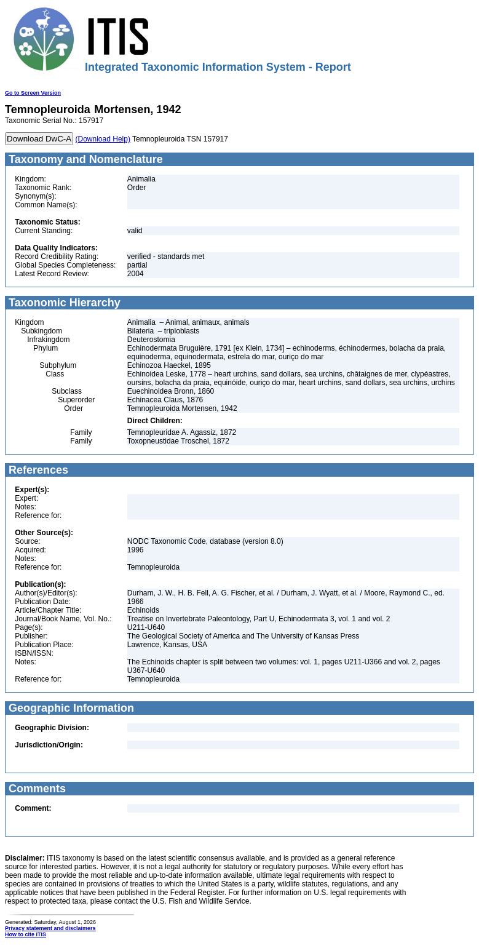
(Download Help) (103, 139)
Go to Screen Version (33, 93)
